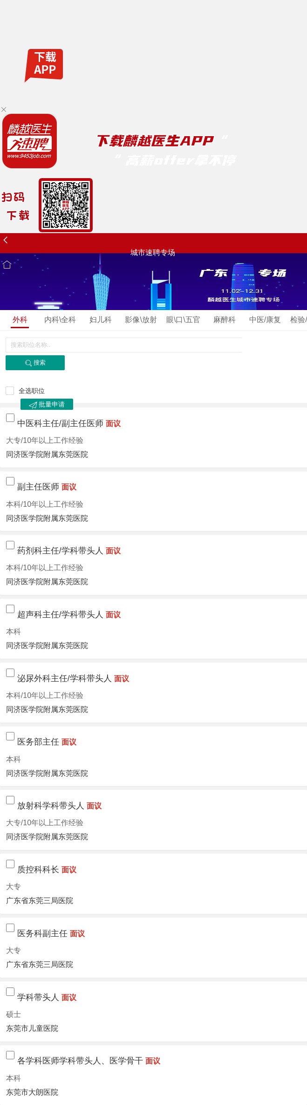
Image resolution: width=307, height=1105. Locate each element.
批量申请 (47, 405)
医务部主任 (38, 741)
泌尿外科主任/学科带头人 (64, 678)
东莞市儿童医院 (32, 1028)
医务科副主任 (42, 933)
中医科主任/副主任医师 (60, 423)
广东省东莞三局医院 (39, 901)
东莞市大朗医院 (32, 1092)
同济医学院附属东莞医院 (47, 454)
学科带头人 (38, 997)
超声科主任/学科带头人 (60, 614)
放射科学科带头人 (50, 805)
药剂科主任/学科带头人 (60, 550)
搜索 (35, 363)
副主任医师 (38, 486)
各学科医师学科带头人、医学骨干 (80, 1060)
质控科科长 (38, 869)
